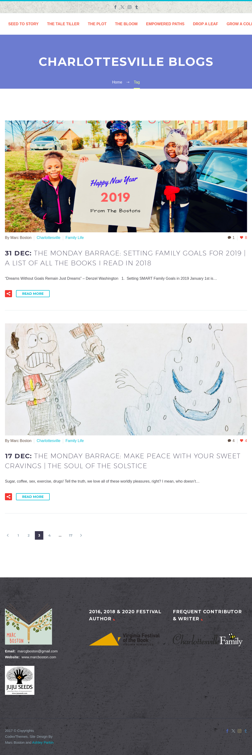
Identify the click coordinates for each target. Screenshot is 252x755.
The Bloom (126, 24)
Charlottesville (48, 238)
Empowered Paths (165, 24)
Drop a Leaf (205, 24)
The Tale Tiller (63, 24)
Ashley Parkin (43, 742)
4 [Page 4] (49, 535)
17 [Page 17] (71, 535)
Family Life (74, 238)
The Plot (97, 24)
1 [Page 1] (18, 535)
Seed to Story (23, 24)
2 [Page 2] (29, 535)
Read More (33, 294)
